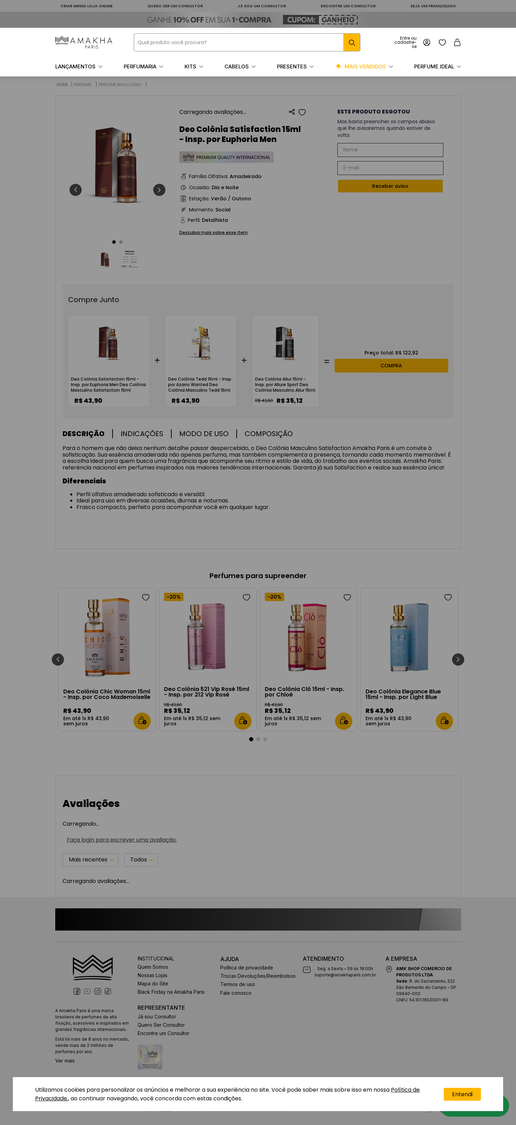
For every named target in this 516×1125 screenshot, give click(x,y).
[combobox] (247, 42)
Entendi (462, 1094)
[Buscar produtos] (351, 42)
